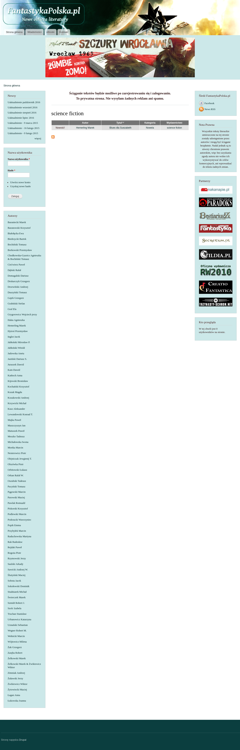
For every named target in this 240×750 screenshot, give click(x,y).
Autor (85, 122)
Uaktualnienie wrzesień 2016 (22, 107)
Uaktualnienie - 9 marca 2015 (23, 123)
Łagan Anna (14, 695)
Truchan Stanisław (17, 614)
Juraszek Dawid (16, 364)
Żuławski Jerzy (15, 678)
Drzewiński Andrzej (18, 286)
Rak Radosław (15, 542)
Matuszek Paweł (16, 431)
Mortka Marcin (15, 447)
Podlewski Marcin (17, 514)
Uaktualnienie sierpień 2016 (22, 112)
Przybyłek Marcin (17, 530)
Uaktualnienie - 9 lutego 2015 (23, 133)
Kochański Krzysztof (18, 386)
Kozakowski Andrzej (18, 397)
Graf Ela (12, 309)
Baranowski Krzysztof (19, 227)
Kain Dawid (14, 370)
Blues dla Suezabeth (120, 127)
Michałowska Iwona (18, 442)
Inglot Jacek (14, 336)
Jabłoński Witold (16, 347)
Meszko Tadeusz (16, 436)
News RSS (210, 109)
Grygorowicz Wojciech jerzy (22, 314)
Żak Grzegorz (15, 647)
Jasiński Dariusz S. (17, 359)
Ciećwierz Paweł (16, 264)
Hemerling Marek (17, 325)
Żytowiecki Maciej (17, 689)
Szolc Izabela (14, 608)
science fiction (174, 127)
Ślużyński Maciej (16, 575)
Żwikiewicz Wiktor (17, 684)
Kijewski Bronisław (18, 381)
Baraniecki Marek (17, 222)
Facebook (210, 103)
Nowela (150, 127)
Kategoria (149, 122)
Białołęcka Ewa (16, 233)
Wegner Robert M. (17, 630)
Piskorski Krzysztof (18, 508)
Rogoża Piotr (14, 553)
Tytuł (120, 122)
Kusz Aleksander (16, 408)
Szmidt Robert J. (16, 603)
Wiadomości (34, 32)
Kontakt (63, 32)
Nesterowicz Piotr (17, 453)
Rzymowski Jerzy (17, 558)
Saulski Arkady (15, 564)
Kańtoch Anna (15, 375)
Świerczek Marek (17, 597)
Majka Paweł (14, 420)
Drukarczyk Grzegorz (19, 281)
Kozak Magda (15, 392)
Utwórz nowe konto (20, 182)
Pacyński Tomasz (16, 486)
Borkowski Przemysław (20, 250)
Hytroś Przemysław (18, 331)
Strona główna (14, 32)
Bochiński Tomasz (17, 244)
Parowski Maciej (16, 497)
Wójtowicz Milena (17, 641)
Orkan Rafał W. (16, 475)
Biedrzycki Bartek (17, 239)
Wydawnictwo (174, 122)
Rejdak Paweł (15, 547)
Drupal (22, 739)
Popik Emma (14, 525)
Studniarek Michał (17, 591)
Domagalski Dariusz (18, 275)
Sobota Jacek (14, 580)
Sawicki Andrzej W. (18, 569)
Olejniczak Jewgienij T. (20, 458)
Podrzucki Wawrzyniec (19, 519)
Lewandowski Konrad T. (20, 414)
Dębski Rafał (14, 270)
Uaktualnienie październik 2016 (24, 102)
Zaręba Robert (15, 652)
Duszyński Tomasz (17, 292)
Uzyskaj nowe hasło (20, 186)
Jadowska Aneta (16, 353)
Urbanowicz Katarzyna (19, 619)
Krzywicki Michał (17, 403)
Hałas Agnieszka (16, 320)
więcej (37, 138)
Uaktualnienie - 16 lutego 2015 (23, 128)
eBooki (50, 32)
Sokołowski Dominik (18, 586)
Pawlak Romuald (16, 503)
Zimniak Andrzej (16, 673)
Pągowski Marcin (17, 492)
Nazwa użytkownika (19, 159)
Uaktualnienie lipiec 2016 (21, 117)
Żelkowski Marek (17, 658)
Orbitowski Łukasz (17, 469)
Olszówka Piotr (16, 464)
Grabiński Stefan (16, 303)
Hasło (11, 170)
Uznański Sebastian (18, 625)
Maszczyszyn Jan (16, 425)
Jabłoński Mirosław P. (19, 342)
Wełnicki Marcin (16, 636)
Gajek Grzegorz (16, 298)
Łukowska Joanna (17, 700)
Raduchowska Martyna (19, 536)
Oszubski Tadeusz (17, 481)
